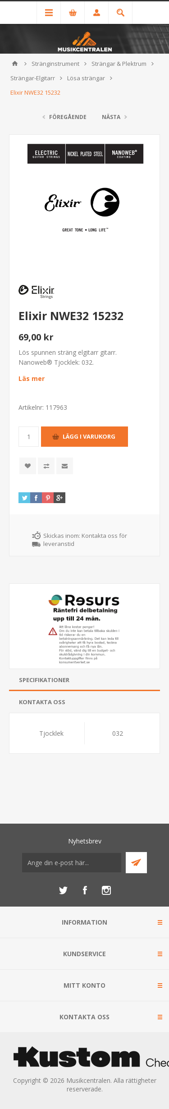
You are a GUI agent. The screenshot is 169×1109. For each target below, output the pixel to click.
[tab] (84, 680)
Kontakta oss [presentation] (42, 702)
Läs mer (31, 378)
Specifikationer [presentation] (44, 680)
